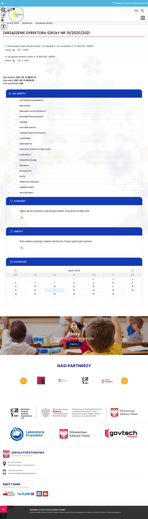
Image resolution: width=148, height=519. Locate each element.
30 (94, 294)
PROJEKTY (24, 165)
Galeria (23, 122)
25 (133, 290)
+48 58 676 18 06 (142, 10)
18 (132, 286)
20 (35, 290)
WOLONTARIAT (27, 192)
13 (35, 286)
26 (16, 294)
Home (16, 23)
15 (74, 286)
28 (55, 294)
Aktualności (25, 23)
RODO (22, 176)
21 (54, 290)
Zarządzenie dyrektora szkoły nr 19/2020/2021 (46, 33)
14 (55, 286)
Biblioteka (25, 105)
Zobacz (74, 344)
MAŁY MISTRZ (26, 143)
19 (15, 290)
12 (15, 286)
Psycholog (26, 171)
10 (113, 283)
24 (113, 290)
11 (132, 283)
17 (113, 286)
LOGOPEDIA (25, 138)
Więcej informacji (22, 217)
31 (113, 294)
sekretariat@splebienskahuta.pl (136, 11)
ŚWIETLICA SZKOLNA (29, 182)
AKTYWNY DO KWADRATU (31, 100)
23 (94, 290)
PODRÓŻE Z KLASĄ (28, 160)
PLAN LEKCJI (25, 154)
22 (74, 290)
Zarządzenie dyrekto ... (43, 23)
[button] (2, 3)
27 (35, 294)
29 (74, 294)
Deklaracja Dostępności (33, 111)
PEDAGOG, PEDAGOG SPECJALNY (35, 149)
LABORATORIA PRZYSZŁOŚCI (33, 133)
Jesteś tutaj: (8, 23)
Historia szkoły (28, 127)
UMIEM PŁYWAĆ (27, 187)
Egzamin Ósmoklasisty (31, 116)
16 (93, 286)
